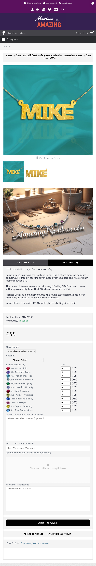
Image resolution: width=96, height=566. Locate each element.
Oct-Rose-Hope (16, 402)
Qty (63, 364)
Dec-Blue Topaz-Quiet (19, 410)
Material (10, 355)
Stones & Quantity (15, 364)
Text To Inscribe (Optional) (20, 443)
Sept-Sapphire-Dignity (19, 398)
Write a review (41, 543)
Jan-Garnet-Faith (17, 368)
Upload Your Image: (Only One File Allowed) (28, 452)
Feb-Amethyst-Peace (18, 372)
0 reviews (26, 543)
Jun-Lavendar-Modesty (19, 387)
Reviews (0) (70, 262)
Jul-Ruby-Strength (17, 391)
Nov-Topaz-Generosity (19, 406)
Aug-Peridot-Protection (19, 395)
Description (25, 262)
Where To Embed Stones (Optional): (24, 414)
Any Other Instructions (17, 484)
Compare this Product (60, 534)
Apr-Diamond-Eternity (19, 379)
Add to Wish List (35, 534)
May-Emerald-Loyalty (19, 383)
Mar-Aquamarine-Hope (19, 376)
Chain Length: (12, 347)
